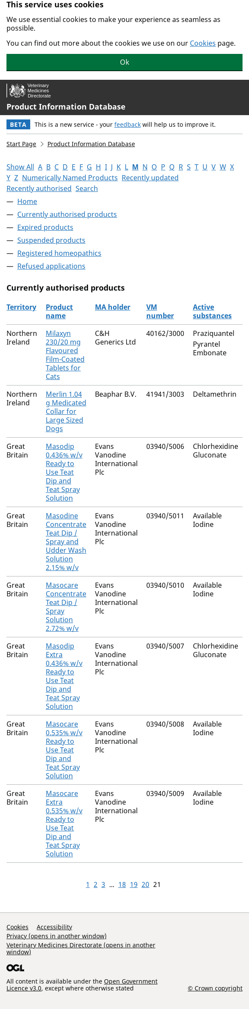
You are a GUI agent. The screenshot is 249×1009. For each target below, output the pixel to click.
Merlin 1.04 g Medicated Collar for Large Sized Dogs (66, 411)
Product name (59, 311)
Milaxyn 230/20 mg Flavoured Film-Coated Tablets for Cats (65, 355)
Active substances (212, 311)
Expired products (45, 227)
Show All (20, 167)
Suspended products (51, 240)
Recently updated (150, 177)
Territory (21, 307)
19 (134, 884)
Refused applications (51, 266)
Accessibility (54, 927)
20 (145, 884)
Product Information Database (66, 106)
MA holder (112, 307)
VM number (160, 311)
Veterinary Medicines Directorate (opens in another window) (80, 948)
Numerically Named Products (70, 177)
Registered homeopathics (59, 253)
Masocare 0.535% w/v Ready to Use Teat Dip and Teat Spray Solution (64, 749)
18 (122, 884)
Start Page (21, 144)
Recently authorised (39, 188)
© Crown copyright (215, 988)
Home (27, 201)
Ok (124, 62)
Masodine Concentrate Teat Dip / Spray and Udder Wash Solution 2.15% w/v (66, 541)
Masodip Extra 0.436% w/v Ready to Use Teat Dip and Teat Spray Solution (64, 676)
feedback (127, 124)
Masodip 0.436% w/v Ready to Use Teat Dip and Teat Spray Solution (64, 472)
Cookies (203, 43)
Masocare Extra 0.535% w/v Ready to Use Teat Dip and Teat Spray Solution (64, 824)
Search (87, 188)
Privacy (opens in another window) (56, 936)
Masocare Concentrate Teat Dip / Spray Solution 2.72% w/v (66, 606)
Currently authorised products (67, 214)
